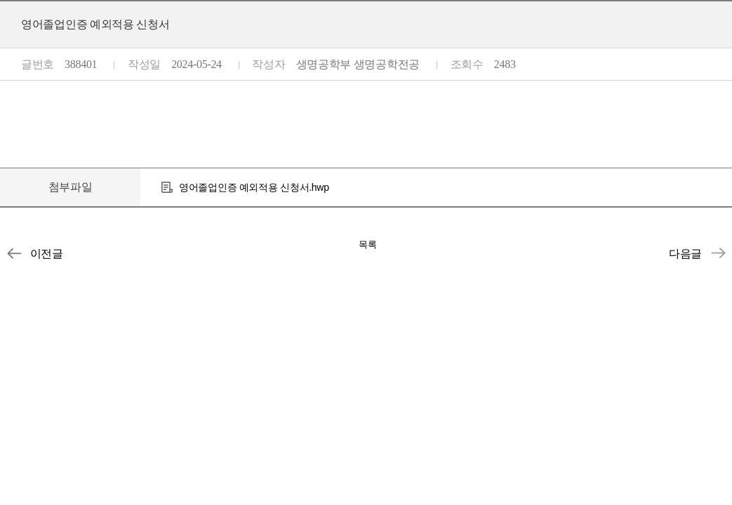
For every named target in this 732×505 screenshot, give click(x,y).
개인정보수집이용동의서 (14, 253)
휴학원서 (718, 253)
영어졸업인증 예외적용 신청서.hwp (254, 187)
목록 (368, 244)
